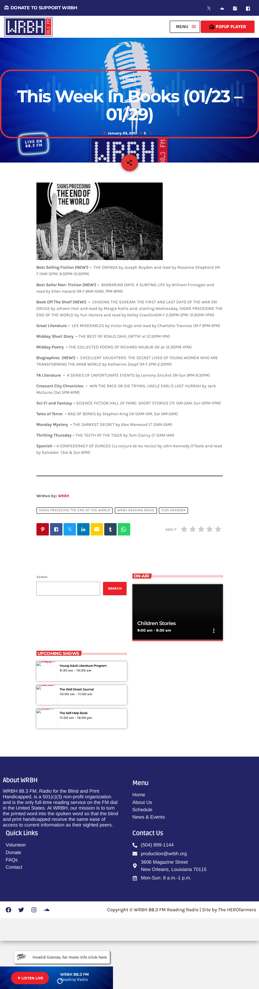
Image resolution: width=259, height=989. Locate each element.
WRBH (63, 544)
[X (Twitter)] (209, 8)
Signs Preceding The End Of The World (74, 559)
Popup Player (227, 27)
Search (41, 625)
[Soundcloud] (222, 8)
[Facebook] (248, 8)
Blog (129, 109)
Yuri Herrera (173, 559)
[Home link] (28, 27)
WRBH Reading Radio (135, 559)
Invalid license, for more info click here (62, 957)
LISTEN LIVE (30, 978)
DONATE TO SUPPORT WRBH (40, 8)
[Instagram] (235, 8)
